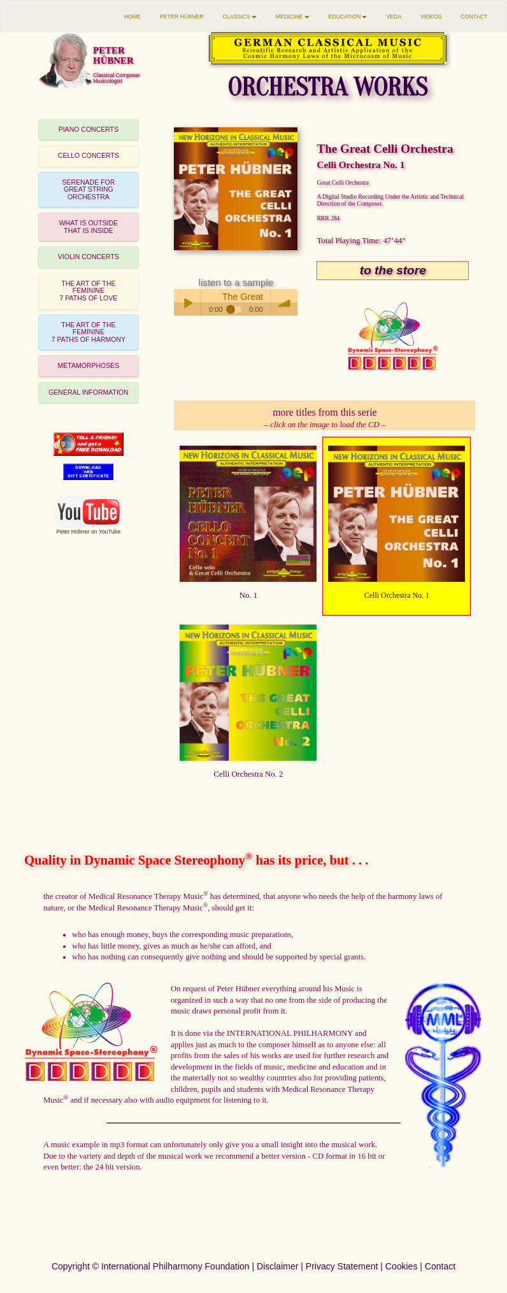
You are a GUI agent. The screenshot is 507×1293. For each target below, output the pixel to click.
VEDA (393, 16)
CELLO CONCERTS (88, 155)
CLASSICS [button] (240, 16)
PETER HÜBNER (182, 16)
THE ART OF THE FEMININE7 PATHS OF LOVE (89, 290)
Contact (440, 1266)
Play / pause (187, 302)
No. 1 (248, 595)
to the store (393, 270)
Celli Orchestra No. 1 (396, 595)
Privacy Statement (342, 1266)
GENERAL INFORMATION (88, 392)
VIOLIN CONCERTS (88, 256)
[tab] (88, 130)
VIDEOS (430, 16)
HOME (132, 16)
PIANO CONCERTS (88, 129)
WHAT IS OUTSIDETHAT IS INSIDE (88, 226)
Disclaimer (277, 1266)
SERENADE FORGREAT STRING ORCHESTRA (88, 189)
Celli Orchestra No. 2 (248, 774)
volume (284, 302)
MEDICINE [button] (293, 16)
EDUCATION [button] (348, 16)
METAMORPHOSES (89, 365)
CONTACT (474, 16)
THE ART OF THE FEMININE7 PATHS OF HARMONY (88, 332)
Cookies (401, 1266)
